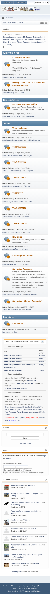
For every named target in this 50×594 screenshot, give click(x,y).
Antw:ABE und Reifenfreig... (12, 171)
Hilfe (12, 586)
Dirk (24, 77)
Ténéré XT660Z (19, 177)
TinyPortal (6, 586)
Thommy (27, 186)
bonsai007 (41, 42)
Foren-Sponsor (20, 418)
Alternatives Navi (17, 485)
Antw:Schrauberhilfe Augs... (12, 310)
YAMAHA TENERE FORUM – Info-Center (22, 342)
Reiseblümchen (9, 37)
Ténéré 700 (17, 193)
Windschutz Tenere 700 (20, 563)
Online (6, 29)
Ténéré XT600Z (19, 147)
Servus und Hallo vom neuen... (23, 537)
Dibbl (12, 40)
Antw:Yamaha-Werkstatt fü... (12, 294)
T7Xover (26, 520)
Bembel (29, 37)
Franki (28, 232)
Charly (13, 496)
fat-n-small (29, 40)
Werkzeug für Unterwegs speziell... (24, 511)
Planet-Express (23, 42)
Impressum (17, 323)
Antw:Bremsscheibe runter (11, 217)
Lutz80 (6, 40)
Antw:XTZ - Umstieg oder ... (12, 232)
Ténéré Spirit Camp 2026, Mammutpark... (27, 555)
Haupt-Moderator (32, 418)
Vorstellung (15, 520)
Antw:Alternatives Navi (10, 249)
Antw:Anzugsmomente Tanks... (13, 201)
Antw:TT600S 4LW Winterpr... (12, 155)
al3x (12, 547)
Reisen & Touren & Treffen (24, 104)
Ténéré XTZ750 (19, 208)
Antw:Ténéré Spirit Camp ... (12, 116)
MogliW (18, 40)
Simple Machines (31, 588)
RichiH (13, 513)
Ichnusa (31, 485)
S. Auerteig (15, 505)
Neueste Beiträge (14, 347)
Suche (6, 428)
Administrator (9, 418)
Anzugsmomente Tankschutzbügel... (25, 493)
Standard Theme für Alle (11, 77)
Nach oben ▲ (42, 586)
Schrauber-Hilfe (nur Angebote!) (27, 301)
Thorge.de (12, 42)
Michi (41, 359)
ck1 (22, 40)
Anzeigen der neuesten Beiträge (16, 388)
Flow (5, 42)
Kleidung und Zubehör (22, 256)
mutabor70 (21, 37)
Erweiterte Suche (25, 444)
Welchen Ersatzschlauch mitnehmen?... (26, 502)
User (5, 450)
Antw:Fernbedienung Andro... (12, 140)
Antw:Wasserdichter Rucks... (12, 264)
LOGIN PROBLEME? (21, 57)
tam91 (33, 529)
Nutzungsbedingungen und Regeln (26, 586)
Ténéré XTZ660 (19, 162)
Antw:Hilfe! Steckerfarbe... (11, 186)
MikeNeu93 (31, 381)
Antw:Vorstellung (8, 93)
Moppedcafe (19, 557)
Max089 (28, 310)
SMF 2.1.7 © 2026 (19, 588)
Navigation (17, 237)
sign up (8, 458)
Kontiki (41, 362)
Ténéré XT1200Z (19, 223)
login (44, 456)
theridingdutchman (33, 140)
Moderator (12, 420)
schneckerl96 (40, 40)
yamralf (36, 563)
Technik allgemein (20, 128)
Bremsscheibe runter (19, 529)
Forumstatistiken (13, 374)
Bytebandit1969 (39, 37)
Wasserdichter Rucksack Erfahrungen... (26, 545)
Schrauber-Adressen (22, 269)
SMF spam (16, 572)
